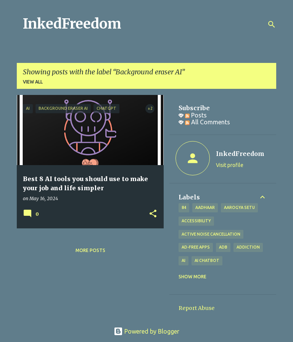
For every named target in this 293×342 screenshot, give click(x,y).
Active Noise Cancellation (211, 234)
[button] (153, 214)
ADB (223, 247)
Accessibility (196, 220)
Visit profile (229, 165)
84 (184, 207)
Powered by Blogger (146, 331)
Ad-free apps (196, 247)
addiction (248, 247)
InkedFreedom (72, 23)
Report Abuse (196, 308)
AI (183, 260)
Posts (196, 115)
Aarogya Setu (239, 207)
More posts (90, 250)
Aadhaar (205, 207)
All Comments (207, 122)
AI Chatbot (207, 260)
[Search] (271, 24)
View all (33, 81)
